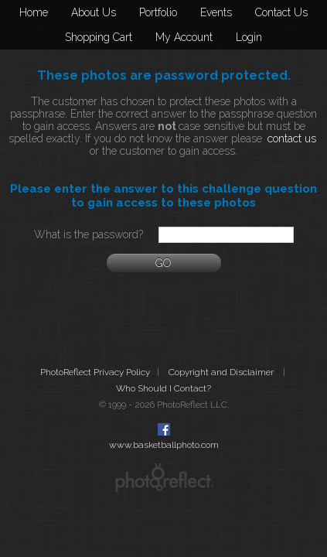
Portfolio (158, 12)
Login (249, 37)
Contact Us (281, 12)
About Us (93, 12)
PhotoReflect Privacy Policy (95, 372)
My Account (184, 37)
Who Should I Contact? (163, 388)
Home (33, 12)
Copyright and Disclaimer (222, 372)
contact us (291, 138)
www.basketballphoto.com (164, 444)
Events (216, 12)
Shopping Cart (98, 37)
